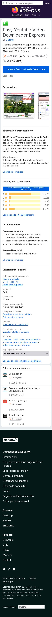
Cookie (32, 578)
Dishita (10, 39)
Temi (27, 15)
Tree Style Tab (16, 415)
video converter (30, 342)
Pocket (7, 560)
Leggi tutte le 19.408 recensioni (18, 215)
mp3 (16, 339)
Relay (6, 550)
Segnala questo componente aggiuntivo (22, 361)
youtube (26, 345)
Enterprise (8, 525)
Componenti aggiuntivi (16, 451)
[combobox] (22, 3)
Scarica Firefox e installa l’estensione (26, 69)
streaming (7, 342)
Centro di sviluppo (13, 475)
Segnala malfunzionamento (18, 496)
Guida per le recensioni (16, 501)
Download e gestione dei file (17, 314)
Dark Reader (15, 374)
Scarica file (8, 76)
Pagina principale (11, 279)
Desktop (8, 515)
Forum (6, 491)
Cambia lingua (9, 607)
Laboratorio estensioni (16, 470)
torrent (17, 342)
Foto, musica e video (13, 317)
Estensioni (17, 15)
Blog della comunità (14, 486)
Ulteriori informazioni (13, 260)
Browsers (8, 539)
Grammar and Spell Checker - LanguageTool (24, 389)
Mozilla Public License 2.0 (15, 324)
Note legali (8, 581)
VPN (5, 544)
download (7, 339)
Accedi (47, 3)
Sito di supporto (10, 282)
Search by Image (17, 400)
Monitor (7, 555)
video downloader (11, 345)
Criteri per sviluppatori (15, 480)
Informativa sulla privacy (14, 578)
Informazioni (10, 457)
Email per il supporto (13, 285)
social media (33, 339)
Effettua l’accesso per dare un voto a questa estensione (26, 189)
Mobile (7, 520)
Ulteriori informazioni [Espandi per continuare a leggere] (13, 172)
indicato (32, 587)
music (23, 339)
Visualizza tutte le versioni (16, 332)
